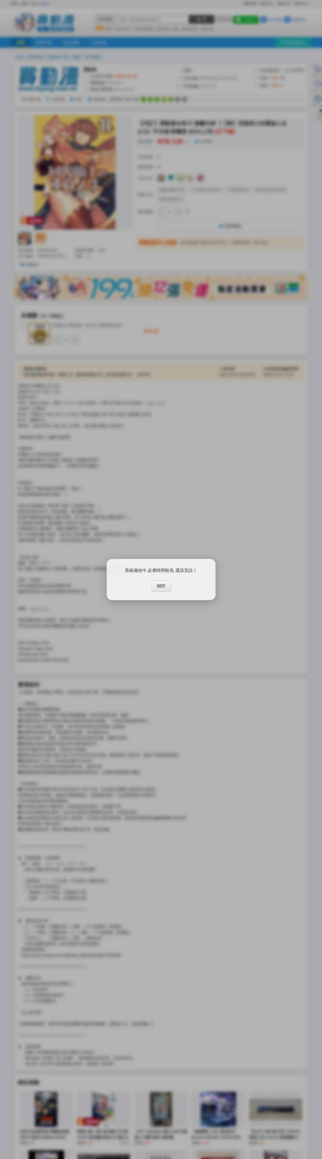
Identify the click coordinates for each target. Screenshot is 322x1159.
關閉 (161, 586)
